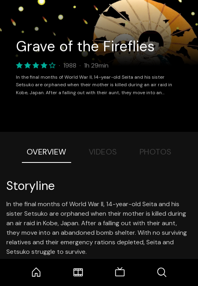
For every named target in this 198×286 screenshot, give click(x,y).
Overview (46, 152)
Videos (103, 152)
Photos (156, 152)
